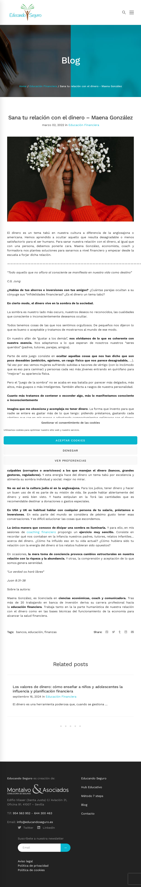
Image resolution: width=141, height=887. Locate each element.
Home (22, 86)
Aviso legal (25, 861)
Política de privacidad (33, 865)
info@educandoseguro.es (35, 822)
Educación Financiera (43, 86)
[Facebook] (107, 632)
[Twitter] (113, 632)
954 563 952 (21, 813)
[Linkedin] (126, 632)
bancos (21, 632)
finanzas (50, 632)
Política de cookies (31, 870)
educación (35, 632)
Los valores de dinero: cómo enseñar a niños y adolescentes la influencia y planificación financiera (68, 689)
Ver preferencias (70, 460)
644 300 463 (43, 813)
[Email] (132, 632)
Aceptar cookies (70, 440)
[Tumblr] (119, 632)
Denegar (70, 450)
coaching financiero (41, 532)
